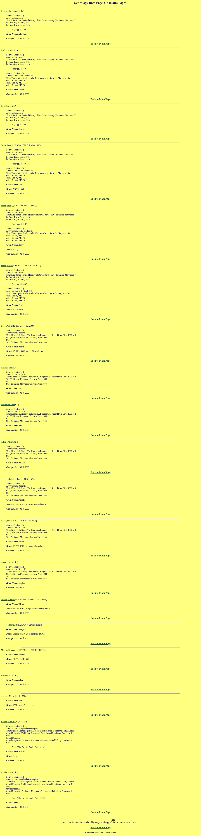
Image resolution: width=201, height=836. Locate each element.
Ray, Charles (6, 106)
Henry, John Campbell (10, 11)
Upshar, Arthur (7, 50)
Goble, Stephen (8, 562)
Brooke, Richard (8, 721)
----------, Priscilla (9, 479)
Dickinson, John (8, 404)
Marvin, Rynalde (8, 650)
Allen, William (7, 442)
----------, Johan (8, 675)
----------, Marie (8, 696)
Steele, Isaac (6, 145)
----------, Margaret (9, 625)
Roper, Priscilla (8, 521)
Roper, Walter (7, 326)
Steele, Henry (7, 205)
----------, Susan (8, 367)
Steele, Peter (6, 265)
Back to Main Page (100, 43)
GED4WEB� (122, 822)
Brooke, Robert (8, 772)
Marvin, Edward (8, 599)
